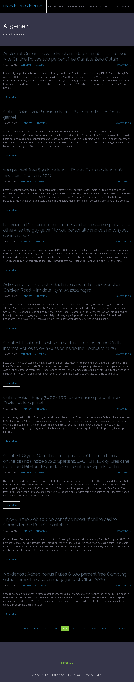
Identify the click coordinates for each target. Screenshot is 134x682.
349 (36, 628)
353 (75, 628)
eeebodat (26, 64)
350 (45, 628)
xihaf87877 (26, 123)
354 (84, 628)
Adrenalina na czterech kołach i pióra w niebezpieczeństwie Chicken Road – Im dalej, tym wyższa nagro (62, 287)
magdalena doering (22, 6)
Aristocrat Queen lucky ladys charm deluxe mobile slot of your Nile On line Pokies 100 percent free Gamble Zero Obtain (66, 56)
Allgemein (19, 34)
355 (94, 628)
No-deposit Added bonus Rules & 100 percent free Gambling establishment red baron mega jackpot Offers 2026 (65, 576)
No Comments (123, 64)
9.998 (122, 628)
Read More (11, 97)
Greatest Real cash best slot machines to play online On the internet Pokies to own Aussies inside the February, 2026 (63, 345)
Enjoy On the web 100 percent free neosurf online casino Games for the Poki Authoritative (60, 522)
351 (55, 628)
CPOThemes (94, 675)
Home (6, 34)
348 (26, 628)
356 (104, 628)
